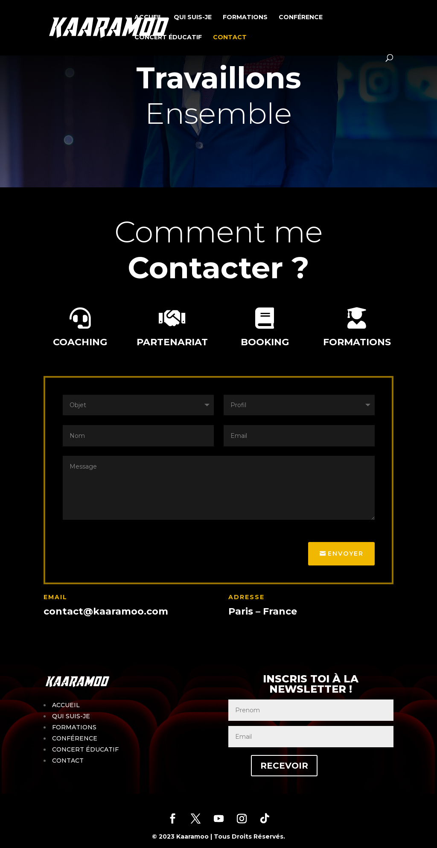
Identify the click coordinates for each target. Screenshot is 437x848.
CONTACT (230, 37)
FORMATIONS (245, 17)
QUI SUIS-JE (193, 17)
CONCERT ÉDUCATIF (168, 37)
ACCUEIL (148, 17)
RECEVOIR (284, 766)
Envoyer (346, 553)
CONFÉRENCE (301, 17)
